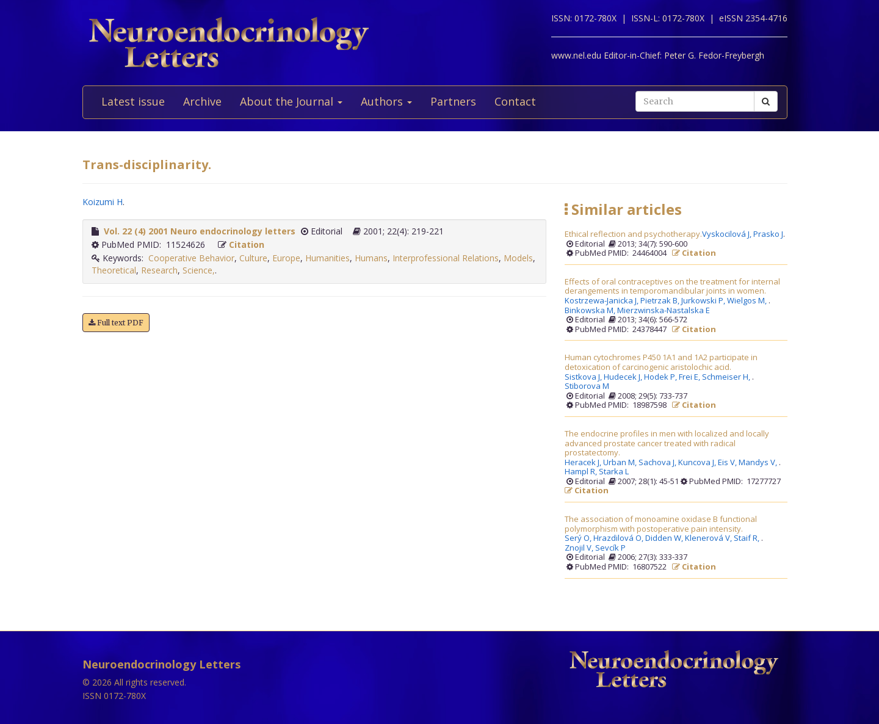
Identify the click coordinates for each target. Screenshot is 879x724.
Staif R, (747, 538)
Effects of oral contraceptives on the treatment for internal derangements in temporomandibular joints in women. (672, 286)
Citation (246, 244)
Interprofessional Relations (445, 258)
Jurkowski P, (704, 301)
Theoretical (114, 270)
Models (518, 258)
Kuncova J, (698, 463)
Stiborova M (587, 386)
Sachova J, (658, 463)
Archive (202, 101)
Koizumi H (102, 202)
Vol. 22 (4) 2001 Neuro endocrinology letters (199, 231)
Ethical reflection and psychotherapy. (633, 234)
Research (159, 270)
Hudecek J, (624, 377)
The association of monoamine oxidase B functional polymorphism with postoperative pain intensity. (661, 524)
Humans (371, 258)
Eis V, (728, 463)
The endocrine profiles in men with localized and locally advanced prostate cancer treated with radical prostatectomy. (667, 443)
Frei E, (690, 377)
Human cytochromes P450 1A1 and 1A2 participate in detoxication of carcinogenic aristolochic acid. (661, 362)
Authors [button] (386, 101)
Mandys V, (759, 463)
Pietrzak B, (660, 301)
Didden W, (665, 538)
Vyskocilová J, (727, 234)
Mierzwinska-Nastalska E (663, 311)
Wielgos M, (748, 301)
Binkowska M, (591, 311)
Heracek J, (584, 463)
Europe (286, 258)
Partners (453, 101)
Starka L (614, 472)
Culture (253, 258)
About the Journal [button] (291, 101)
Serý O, (579, 538)
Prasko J (768, 234)
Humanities (327, 258)
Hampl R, (582, 472)
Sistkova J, (584, 377)
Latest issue (133, 101)
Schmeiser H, (727, 377)
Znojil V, (580, 548)
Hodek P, (661, 377)
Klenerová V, (709, 538)
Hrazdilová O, (619, 538)
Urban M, (620, 463)
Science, (199, 270)
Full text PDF (116, 322)
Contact (515, 101)
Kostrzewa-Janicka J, (602, 301)
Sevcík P (610, 548)
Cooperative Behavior (191, 258)
